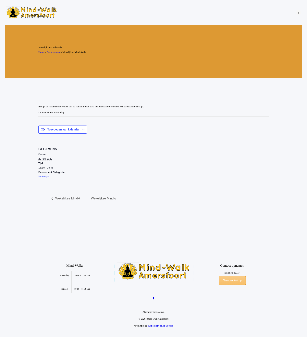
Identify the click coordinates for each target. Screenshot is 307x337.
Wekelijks (43, 176)
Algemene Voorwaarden (153, 312)
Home (41, 52)
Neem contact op (232, 280)
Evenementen (54, 52)
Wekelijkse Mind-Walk (70, 198)
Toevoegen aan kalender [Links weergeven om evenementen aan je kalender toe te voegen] (63, 129)
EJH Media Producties (160, 326)
